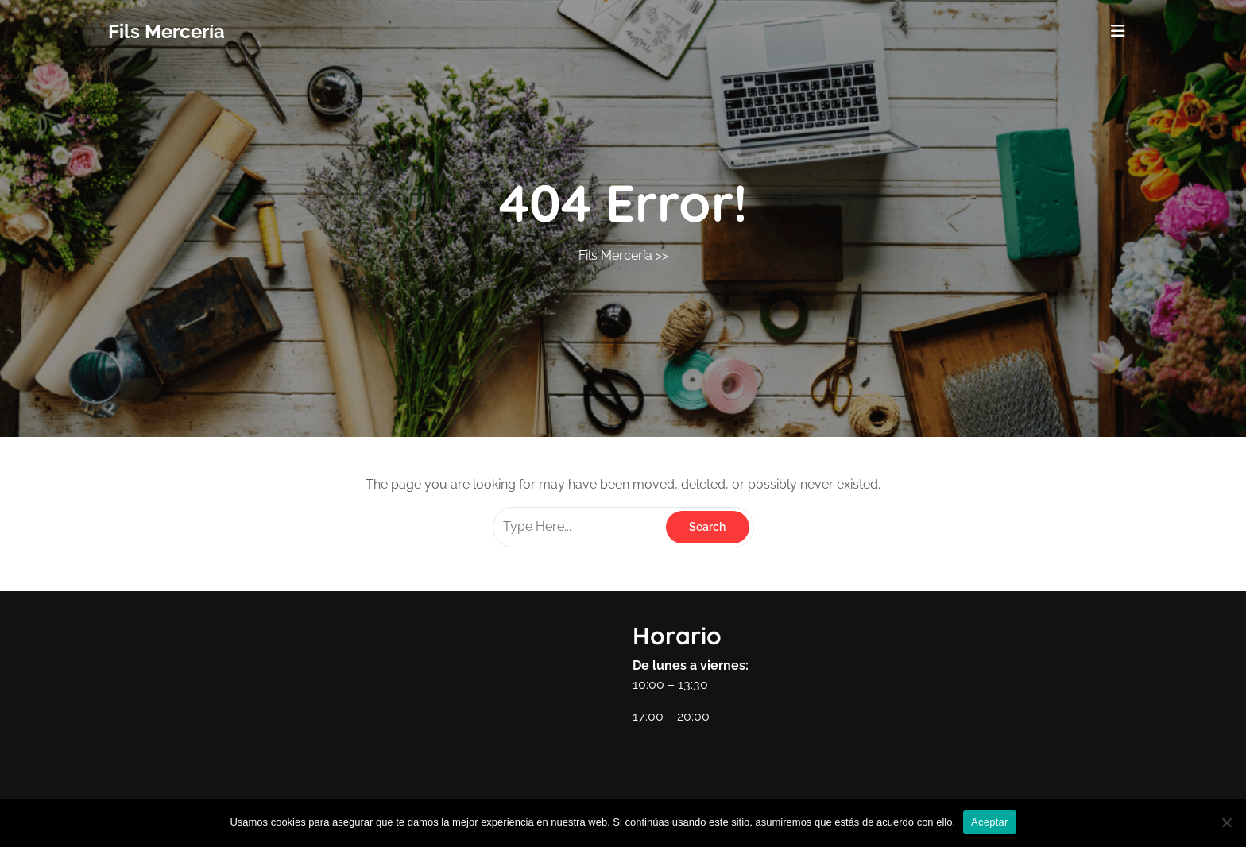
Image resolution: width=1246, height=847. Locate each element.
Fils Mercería (166, 31)
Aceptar (989, 822)
